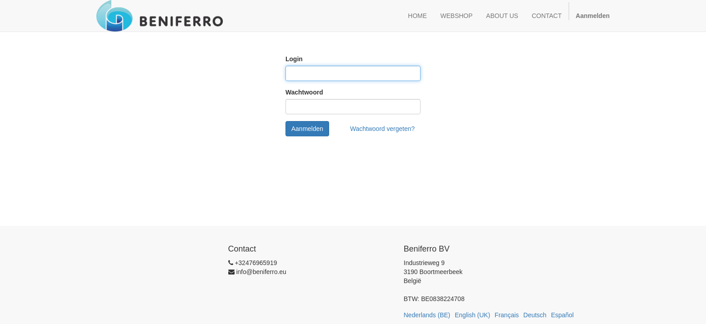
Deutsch (534, 315)
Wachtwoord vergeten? (382, 128)
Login (294, 59)
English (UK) (472, 315)
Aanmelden (307, 128)
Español (562, 315)
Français (507, 315)
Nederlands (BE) (427, 315)
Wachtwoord (304, 92)
